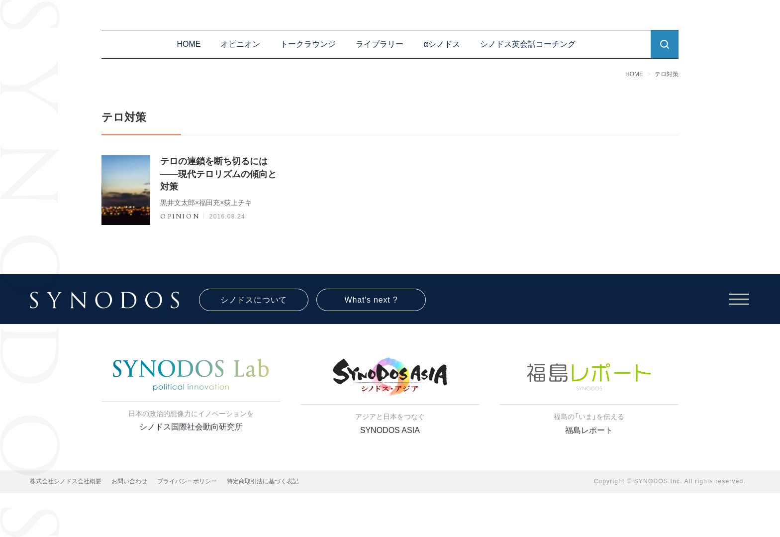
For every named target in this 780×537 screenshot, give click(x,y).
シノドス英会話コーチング (528, 44)
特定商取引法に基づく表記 (262, 481)
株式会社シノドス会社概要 (65, 481)
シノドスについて (253, 300)
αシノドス (441, 44)
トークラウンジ (308, 44)
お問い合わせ (129, 481)
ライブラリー (379, 44)
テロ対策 (667, 74)
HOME (188, 44)
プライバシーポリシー (187, 481)
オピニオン (240, 44)
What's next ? (371, 300)
